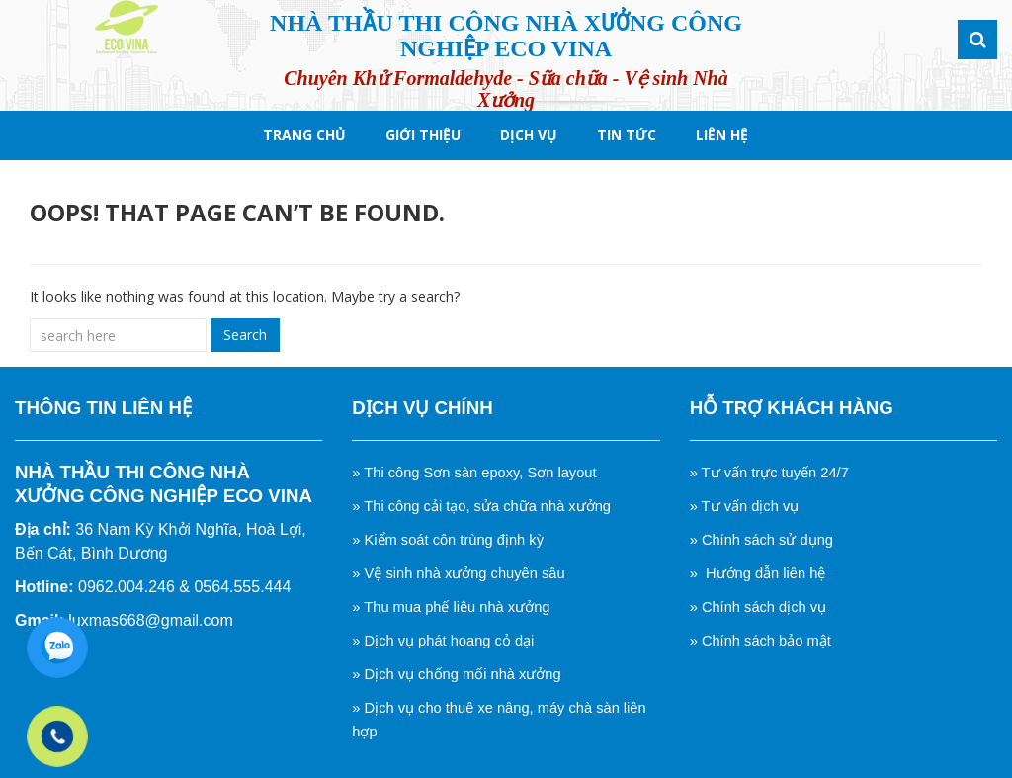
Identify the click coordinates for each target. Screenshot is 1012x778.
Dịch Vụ (528, 135)
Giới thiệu (423, 135)
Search (245, 334)
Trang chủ (304, 135)
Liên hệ (722, 135)
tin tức (626, 135)
